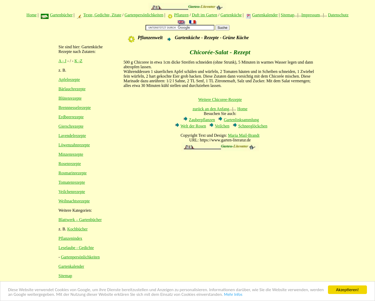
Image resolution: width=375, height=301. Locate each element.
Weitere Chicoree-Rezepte (220, 99)
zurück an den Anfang (211, 109)
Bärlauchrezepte (71, 89)
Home (32, 15)
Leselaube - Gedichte (76, 247)
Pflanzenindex (70, 238)
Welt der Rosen (193, 126)
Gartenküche (231, 15)
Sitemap (287, 15)
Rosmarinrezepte (72, 173)
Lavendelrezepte (72, 135)
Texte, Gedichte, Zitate (102, 15)
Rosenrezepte (69, 163)
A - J (62, 61)
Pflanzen (181, 15)
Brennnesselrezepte (74, 107)
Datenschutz (338, 15)
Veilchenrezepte (71, 191)
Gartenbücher (61, 15)
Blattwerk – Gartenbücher (80, 219)
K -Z (78, 61)
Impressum (310, 15)
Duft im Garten (204, 15)
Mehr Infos (233, 294)
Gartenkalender (265, 15)
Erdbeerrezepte (71, 117)
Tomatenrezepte (71, 182)
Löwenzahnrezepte (74, 145)
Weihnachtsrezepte (74, 201)
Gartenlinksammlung (241, 120)
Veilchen (222, 126)
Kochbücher (77, 229)
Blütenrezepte (70, 98)
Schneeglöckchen (252, 126)
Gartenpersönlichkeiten (143, 15)
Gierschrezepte (70, 126)
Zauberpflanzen (202, 120)
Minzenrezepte (70, 154)
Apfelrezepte (69, 79)
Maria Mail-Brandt (243, 135)
